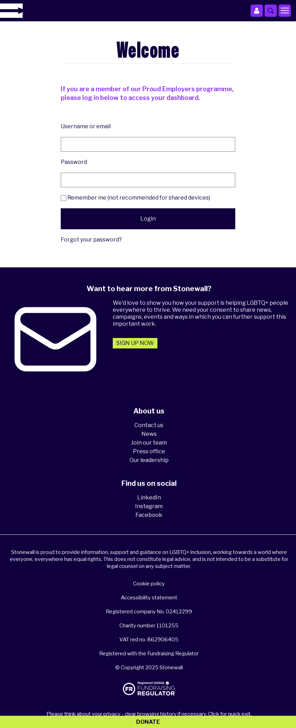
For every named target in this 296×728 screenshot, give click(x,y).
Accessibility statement (149, 597)
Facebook (148, 515)
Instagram (149, 506)
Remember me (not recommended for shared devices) (135, 197)
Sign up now (135, 343)
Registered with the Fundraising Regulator (149, 653)
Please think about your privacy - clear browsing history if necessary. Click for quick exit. (149, 714)
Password (74, 162)
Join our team (149, 442)
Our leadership (149, 460)
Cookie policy (149, 584)
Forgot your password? (91, 239)
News (149, 434)
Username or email (86, 126)
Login (148, 218)
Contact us (148, 425)
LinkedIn (149, 497)
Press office (149, 451)
